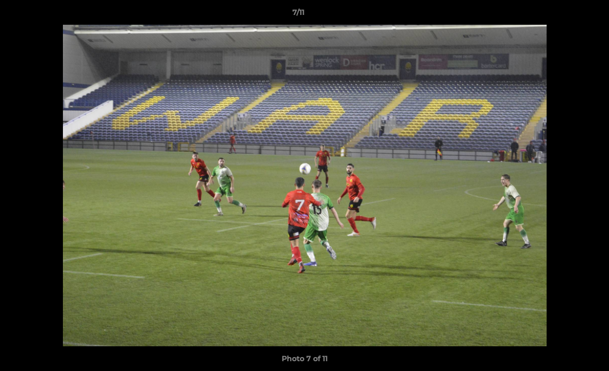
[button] (565, 15)
